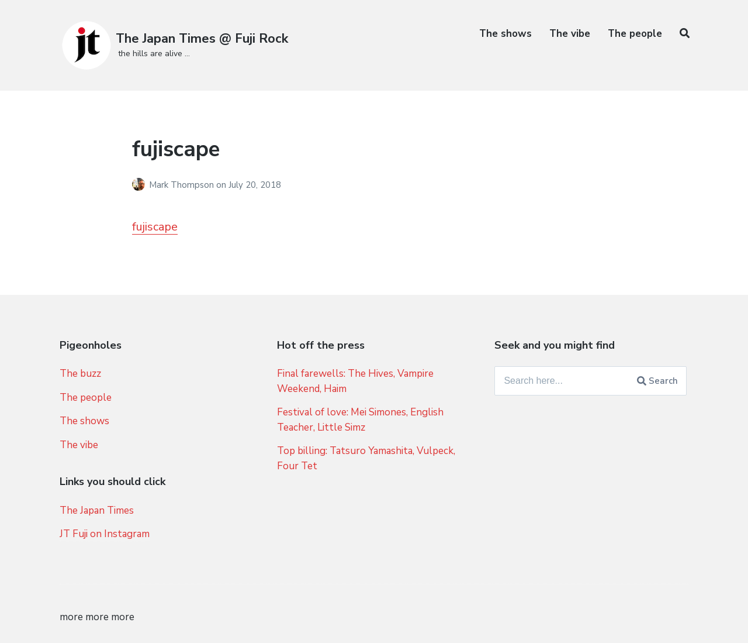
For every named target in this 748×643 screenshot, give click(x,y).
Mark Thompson (182, 185)
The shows (505, 33)
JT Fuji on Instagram (105, 534)
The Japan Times (97, 510)
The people (635, 33)
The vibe (569, 33)
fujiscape (155, 227)
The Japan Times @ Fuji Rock (202, 38)
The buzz (80, 373)
